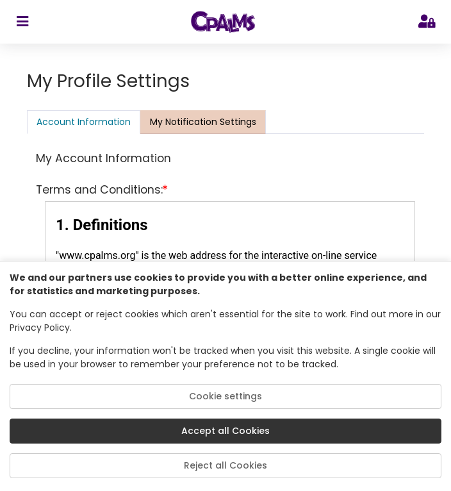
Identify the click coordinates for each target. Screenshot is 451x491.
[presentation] (203, 121)
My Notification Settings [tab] (203, 121)
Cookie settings (225, 396)
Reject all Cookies (225, 465)
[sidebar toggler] (22, 22)
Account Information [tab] (84, 121)
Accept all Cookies (225, 430)
